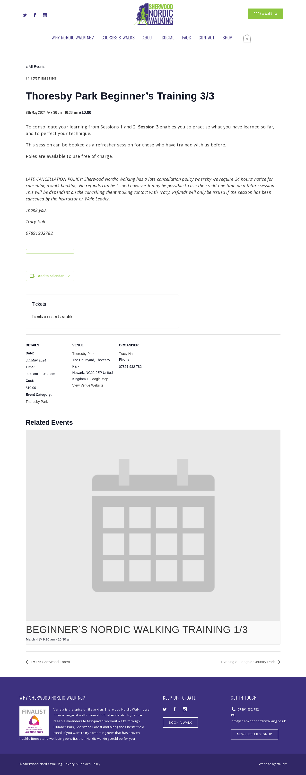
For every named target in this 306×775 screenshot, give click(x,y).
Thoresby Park (37, 402)
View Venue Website (88, 385)
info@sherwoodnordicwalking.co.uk (258, 721)
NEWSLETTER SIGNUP (254, 734)
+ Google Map (97, 379)
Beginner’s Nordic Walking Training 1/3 (137, 629)
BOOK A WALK (265, 13)
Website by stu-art (273, 764)
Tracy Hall (126, 354)
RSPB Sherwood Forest (50, 662)
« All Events (35, 66)
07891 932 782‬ (248, 709)
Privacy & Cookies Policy (82, 764)
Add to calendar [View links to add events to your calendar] (51, 276)
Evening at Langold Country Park (248, 662)
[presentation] (153, 525)
